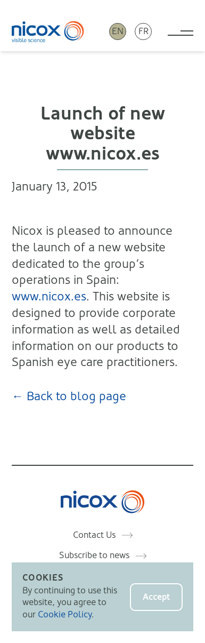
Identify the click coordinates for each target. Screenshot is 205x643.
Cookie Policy (65, 614)
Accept (156, 597)
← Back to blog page (69, 396)
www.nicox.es (49, 296)
